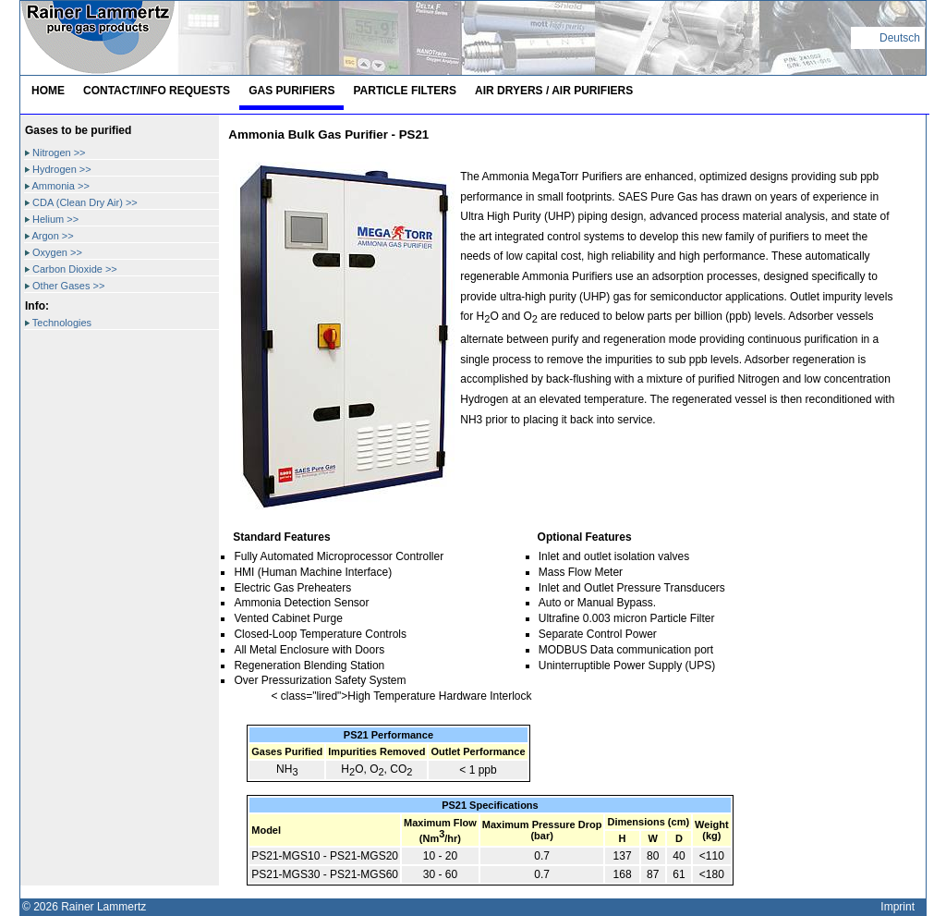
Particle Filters (404, 90)
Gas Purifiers (291, 90)
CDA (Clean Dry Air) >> (81, 202)
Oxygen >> (53, 252)
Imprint (897, 906)
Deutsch (899, 37)
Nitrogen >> (55, 152)
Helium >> (52, 219)
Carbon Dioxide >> (71, 269)
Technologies (58, 322)
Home (48, 90)
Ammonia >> (57, 185)
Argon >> (49, 235)
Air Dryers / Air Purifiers (554, 90)
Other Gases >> (64, 285)
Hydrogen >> (58, 169)
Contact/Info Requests (156, 90)
